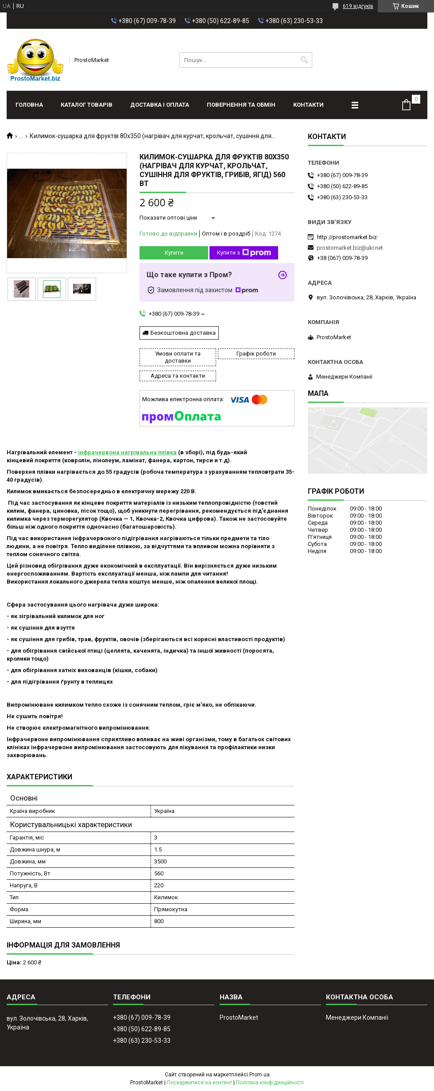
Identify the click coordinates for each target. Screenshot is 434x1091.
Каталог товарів (86, 104)
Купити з (244, 253)
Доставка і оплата (159, 104)
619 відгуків (358, 6)
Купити (174, 252)
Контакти (308, 104)
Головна (29, 104)
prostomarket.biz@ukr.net (350, 247)
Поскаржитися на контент (199, 1082)
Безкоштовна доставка (183, 332)
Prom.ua (259, 1075)
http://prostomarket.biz (347, 237)
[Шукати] (304, 60)
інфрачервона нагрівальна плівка (127, 452)
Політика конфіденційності (270, 1082)
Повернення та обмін (241, 104)
